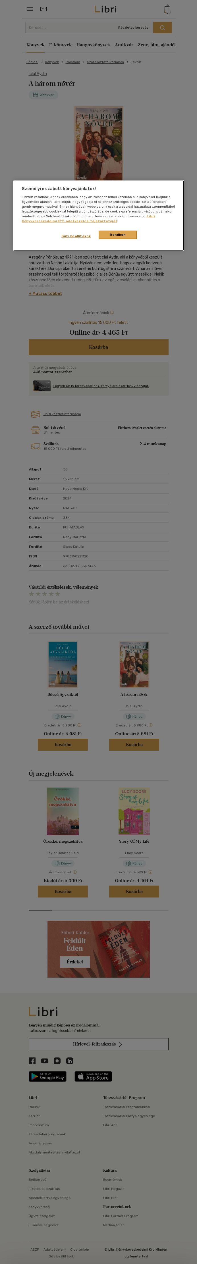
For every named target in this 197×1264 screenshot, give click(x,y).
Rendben (118, 235)
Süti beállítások (76, 236)
